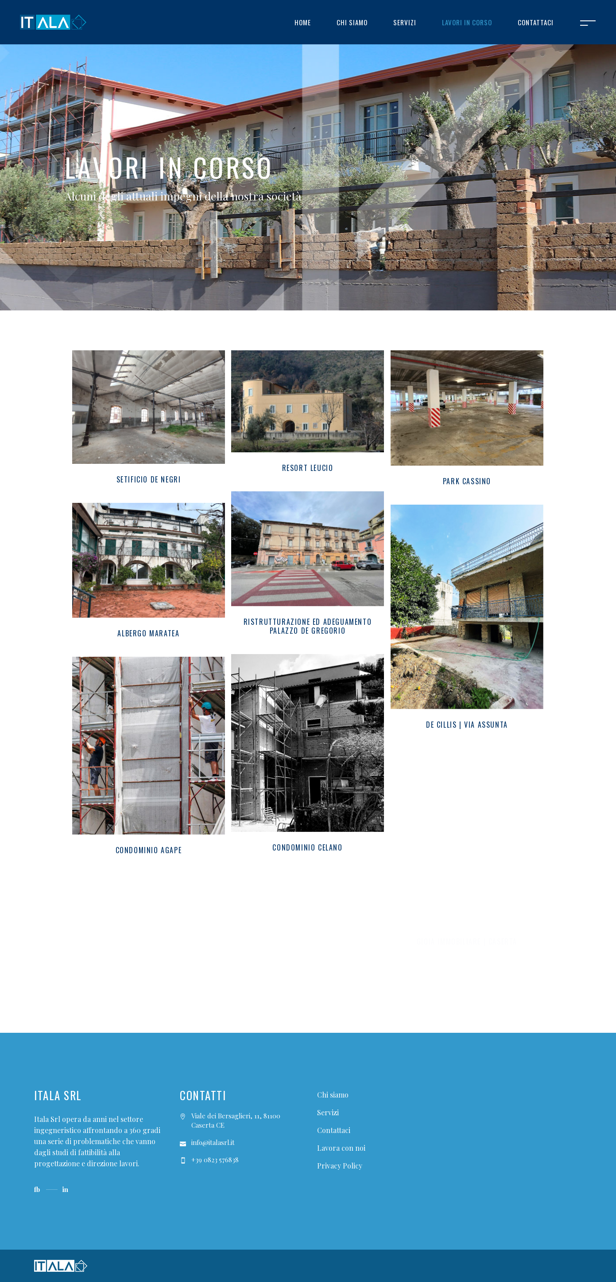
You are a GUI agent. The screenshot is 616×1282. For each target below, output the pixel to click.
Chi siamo (333, 1094)
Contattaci (333, 1130)
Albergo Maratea (148, 633)
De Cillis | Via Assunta (467, 724)
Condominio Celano (307, 847)
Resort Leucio (307, 468)
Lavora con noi (341, 1148)
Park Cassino (467, 481)
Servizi (328, 1112)
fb (37, 1189)
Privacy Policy (339, 1165)
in (65, 1189)
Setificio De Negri (148, 479)
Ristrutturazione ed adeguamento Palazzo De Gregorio (308, 626)
